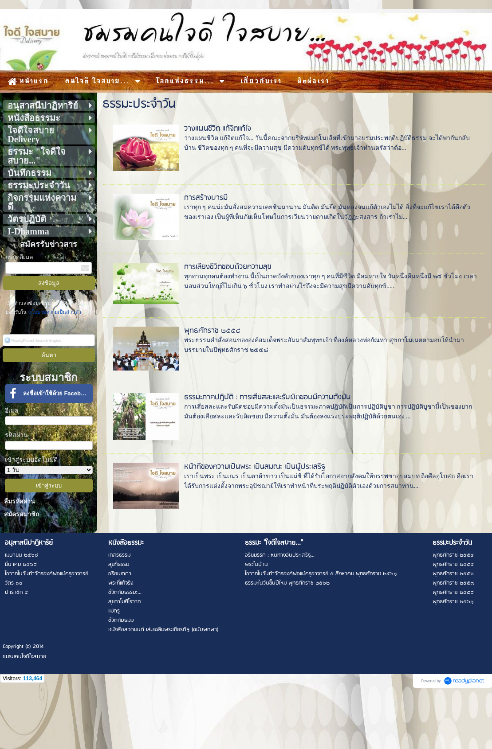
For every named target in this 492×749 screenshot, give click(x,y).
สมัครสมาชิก (21, 514)
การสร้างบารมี (206, 198)
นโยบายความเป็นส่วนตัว (55, 312)
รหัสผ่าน (16, 435)
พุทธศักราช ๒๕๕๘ (212, 331)
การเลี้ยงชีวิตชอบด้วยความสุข (228, 267)
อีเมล (12, 410)
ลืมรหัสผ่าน (19, 501)
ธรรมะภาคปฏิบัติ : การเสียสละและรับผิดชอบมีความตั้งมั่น (267, 397)
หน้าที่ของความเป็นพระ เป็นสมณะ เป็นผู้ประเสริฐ (254, 467)
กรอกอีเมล (19, 257)
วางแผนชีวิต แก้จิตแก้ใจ (217, 129)
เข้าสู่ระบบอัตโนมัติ (31, 459)
